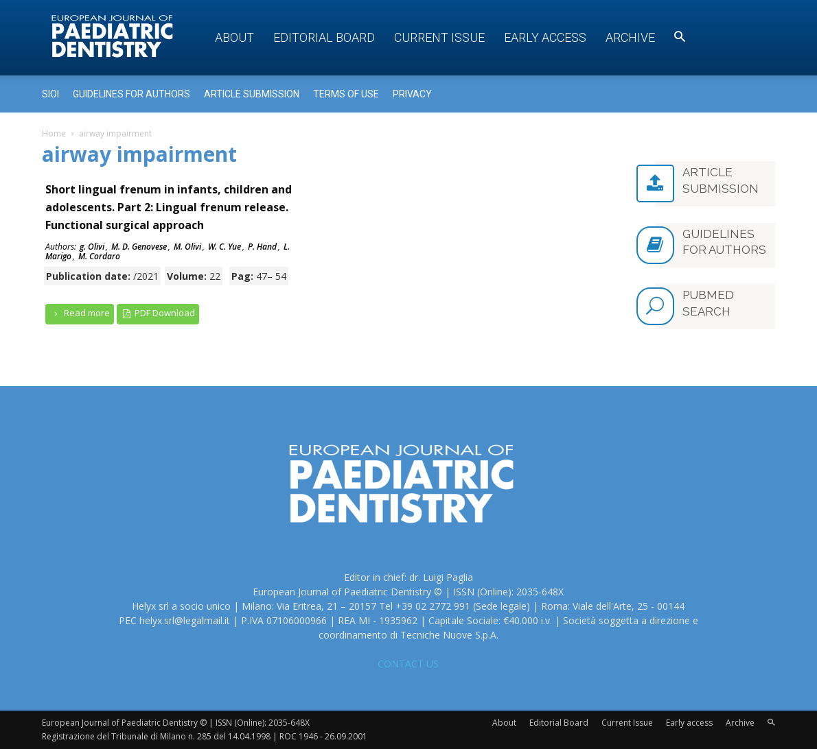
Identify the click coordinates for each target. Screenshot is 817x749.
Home (54, 133)
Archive (630, 37)
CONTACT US (408, 663)
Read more (79, 313)
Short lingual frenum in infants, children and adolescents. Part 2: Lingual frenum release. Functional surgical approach (168, 207)
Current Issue (439, 37)
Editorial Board (324, 37)
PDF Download (158, 313)
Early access (545, 37)
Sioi (50, 93)
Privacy (412, 93)
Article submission (251, 93)
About (234, 37)
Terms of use (346, 93)
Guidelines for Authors (131, 93)
